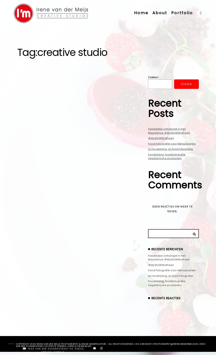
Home (141, 13)
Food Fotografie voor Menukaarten (172, 144)
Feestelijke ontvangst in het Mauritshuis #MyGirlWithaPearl (169, 131)
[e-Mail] (95, 349)
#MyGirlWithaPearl (161, 138)
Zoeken (153, 77)
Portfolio (182, 13)
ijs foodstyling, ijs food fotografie (170, 149)
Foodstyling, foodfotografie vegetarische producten (167, 156)
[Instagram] (101, 349)
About (159, 13)
